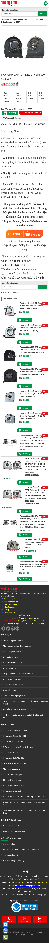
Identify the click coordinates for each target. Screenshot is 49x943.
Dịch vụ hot (7, 635)
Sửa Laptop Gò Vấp (10, 752)
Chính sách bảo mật (10, 855)
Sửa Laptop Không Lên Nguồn (14, 786)
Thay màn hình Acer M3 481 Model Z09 (18, 674)
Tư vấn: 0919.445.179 (32, 113)
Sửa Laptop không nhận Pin (13, 679)
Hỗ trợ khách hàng (11, 838)
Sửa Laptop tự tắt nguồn (12, 791)
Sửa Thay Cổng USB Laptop (14, 741)
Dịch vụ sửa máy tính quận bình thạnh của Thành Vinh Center (24, 803)
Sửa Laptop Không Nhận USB (14, 736)
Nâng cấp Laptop (9, 690)
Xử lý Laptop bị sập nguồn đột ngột (16, 696)
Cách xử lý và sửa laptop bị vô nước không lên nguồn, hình (23, 716)
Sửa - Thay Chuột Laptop (13, 775)
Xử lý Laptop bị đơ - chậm (13, 685)
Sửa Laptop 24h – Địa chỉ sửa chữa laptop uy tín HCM (24, 797)
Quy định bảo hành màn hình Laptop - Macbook (21, 849)
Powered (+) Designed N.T (24, 935)
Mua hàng (26, 320)
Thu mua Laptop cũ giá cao (13, 641)
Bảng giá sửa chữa (11, 820)
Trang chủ (5, 19)
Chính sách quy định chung (13, 861)
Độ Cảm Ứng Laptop (11, 668)
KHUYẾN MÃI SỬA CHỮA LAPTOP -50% (18, 709)
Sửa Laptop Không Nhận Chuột (15, 730)
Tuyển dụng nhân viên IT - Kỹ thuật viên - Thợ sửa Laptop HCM (25, 811)
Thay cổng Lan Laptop (11, 769)
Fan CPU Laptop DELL (21, 19)
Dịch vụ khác (8, 725)
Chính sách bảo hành (11, 844)
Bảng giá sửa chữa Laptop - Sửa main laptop (20, 826)
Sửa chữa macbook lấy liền (13, 663)
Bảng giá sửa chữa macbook (14, 831)
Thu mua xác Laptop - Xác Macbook (17, 646)
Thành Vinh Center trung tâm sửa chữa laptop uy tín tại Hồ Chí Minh (25, 702)
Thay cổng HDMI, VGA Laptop (14, 763)
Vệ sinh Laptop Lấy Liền (12, 652)
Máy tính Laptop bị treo (12, 780)
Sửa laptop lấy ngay (10, 657)
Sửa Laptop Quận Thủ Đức (13, 758)
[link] (9, 2)
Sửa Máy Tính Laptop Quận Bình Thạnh (18, 747)
